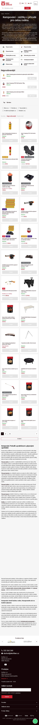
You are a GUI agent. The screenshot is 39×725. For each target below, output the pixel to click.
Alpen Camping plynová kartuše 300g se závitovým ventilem (29, 239)
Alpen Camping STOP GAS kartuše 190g (16, 83)
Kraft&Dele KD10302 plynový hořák (9, 290)
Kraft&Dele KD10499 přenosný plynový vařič (27, 186)
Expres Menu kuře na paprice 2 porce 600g (8, 421)
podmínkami (18, 692)
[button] (32, 78)
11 (10, 433)
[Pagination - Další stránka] (36, 433)
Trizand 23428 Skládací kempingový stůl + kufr (28, 318)
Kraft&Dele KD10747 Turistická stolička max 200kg (8, 186)
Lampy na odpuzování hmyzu (29, 64)
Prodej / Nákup (5, 711)
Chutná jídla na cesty (10, 55)
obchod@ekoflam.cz (10, 653)
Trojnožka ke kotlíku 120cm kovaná (28, 343)
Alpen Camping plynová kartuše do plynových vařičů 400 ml (20, 74)
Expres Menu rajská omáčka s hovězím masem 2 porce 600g (8, 318)
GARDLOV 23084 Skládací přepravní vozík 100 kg (28, 291)
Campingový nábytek (29, 59)
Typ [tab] (4, 102)
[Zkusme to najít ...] (16, 8)
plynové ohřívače (26, 588)
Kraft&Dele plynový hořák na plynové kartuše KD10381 (9, 265)
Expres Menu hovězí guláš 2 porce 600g (28, 421)
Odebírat (7, 696)
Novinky (3, 116)
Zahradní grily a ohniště (29, 55)
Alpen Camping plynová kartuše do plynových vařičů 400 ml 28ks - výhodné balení (9, 212)
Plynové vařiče (9, 47)
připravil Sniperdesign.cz (21, 719)
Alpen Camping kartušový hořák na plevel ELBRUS (9, 395)
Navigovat (4, 678)
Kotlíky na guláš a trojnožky (28, 51)
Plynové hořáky (27, 47)
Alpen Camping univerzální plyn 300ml (15, 91)
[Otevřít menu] (36, 3)
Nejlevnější (20, 116)
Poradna (3, 702)
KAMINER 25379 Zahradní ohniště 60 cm (28, 369)
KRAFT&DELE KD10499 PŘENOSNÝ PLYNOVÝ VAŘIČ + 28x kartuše (9, 239)
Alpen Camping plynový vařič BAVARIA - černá (27, 265)
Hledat (27, 8)
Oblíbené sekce (5, 706)
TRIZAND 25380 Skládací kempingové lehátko (26, 160)
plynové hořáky (18, 588)
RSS (20, 718)
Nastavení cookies (25, 718)
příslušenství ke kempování (27, 621)
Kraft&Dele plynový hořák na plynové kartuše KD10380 (28, 212)
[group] (11, 641)
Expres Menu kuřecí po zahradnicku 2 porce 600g (28, 395)
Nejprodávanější (11, 116)
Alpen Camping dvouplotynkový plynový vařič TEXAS (8, 343)
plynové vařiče (10, 588)
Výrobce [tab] (9, 102)
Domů (2, 13)
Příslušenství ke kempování (9, 60)
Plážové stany (9, 64)
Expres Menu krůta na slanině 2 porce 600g (10, 369)
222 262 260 (7, 651)
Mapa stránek (16, 718)
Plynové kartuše (9, 51)
